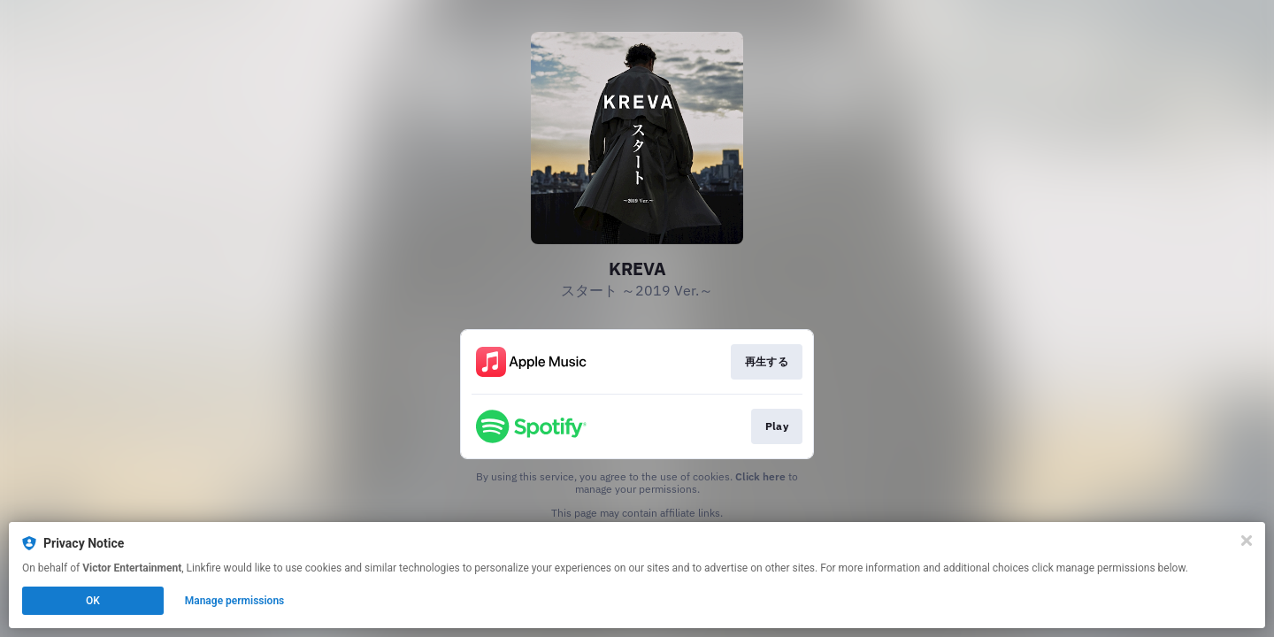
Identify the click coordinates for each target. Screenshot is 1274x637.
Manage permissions (235, 601)
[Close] (1246, 540)
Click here (760, 476)
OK (93, 601)
